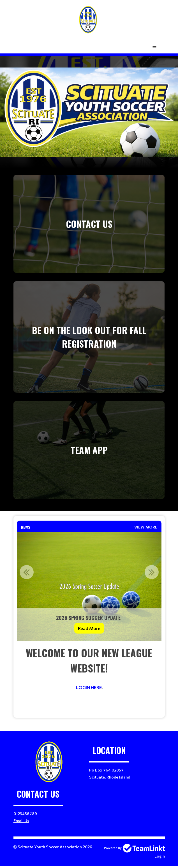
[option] (89, 586)
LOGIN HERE (89, 687)
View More (145, 527)
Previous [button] (27, 572)
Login (159, 856)
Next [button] (152, 572)
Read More (89, 628)
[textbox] (89, 679)
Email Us (21, 820)
